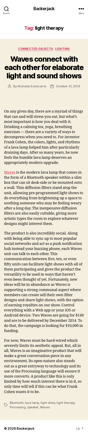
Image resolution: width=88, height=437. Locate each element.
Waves (9, 172)
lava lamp (32, 403)
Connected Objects (35, 48)
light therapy (66, 403)
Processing (18, 407)
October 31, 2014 (68, 86)
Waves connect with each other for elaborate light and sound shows (44, 67)
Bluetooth (17, 403)
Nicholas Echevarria (32, 86)
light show (48, 403)
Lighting (62, 48)
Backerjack (44, 9)
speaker (32, 407)
